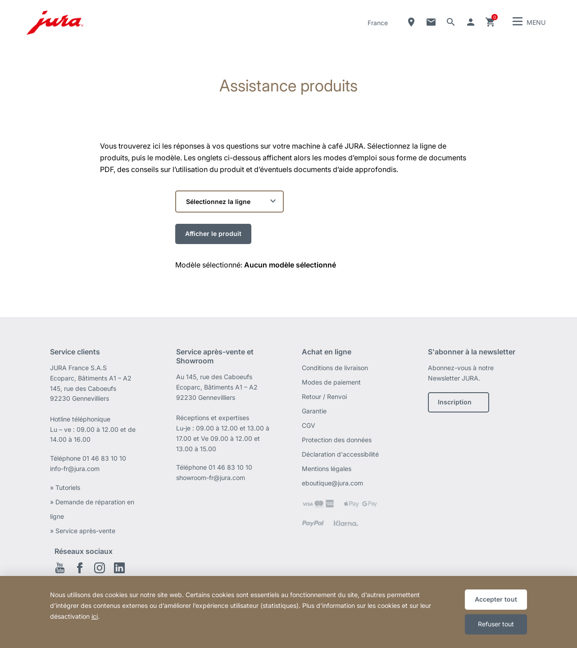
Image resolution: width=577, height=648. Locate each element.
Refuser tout (496, 624)
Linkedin (119, 567)
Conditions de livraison (335, 368)
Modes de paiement (331, 382)
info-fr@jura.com (75, 468)
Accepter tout (496, 599)
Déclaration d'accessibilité (340, 454)
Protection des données (337, 440)
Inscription (455, 402)
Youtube (60, 567)
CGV (308, 425)
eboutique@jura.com (332, 483)
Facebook (79, 567)
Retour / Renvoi (324, 396)
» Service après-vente (82, 531)
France (378, 23)
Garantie (314, 411)
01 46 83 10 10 (104, 458)
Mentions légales (326, 468)
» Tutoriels (65, 487)
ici (94, 616)
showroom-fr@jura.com (210, 477)
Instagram (99, 567)
